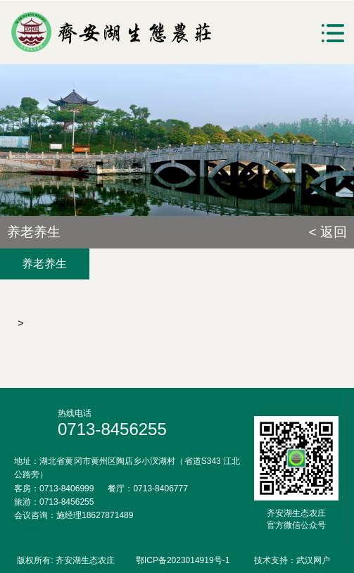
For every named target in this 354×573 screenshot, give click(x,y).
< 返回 (327, 232)
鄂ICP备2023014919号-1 (182, 560)
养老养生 (44, 264)
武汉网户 (313, 560)
